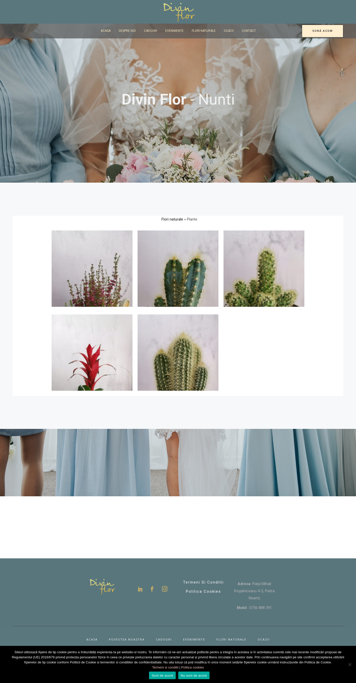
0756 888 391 (260, 607)
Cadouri (164, 639)
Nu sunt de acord (194, 675)
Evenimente (194, 639)
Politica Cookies (203, 591)
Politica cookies (192, 667)
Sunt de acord (162, 675)
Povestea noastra (127, 639)
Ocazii (264, 639)
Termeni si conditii (203, 582)
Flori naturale (172, 219)
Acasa (92, 639)
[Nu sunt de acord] (349, 664)
